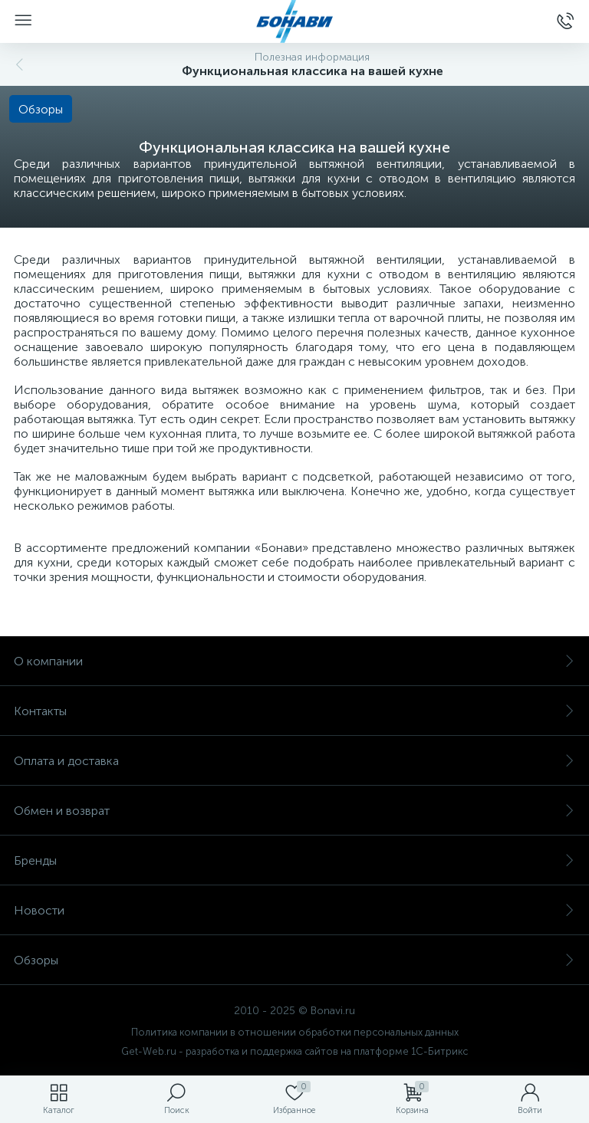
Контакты (294, 711)
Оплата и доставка (294, 761)
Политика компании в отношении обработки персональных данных (295, 1032)
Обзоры (294, 960)
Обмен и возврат (294, 810)
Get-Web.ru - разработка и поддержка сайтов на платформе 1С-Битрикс (294, 1051)
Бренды (294, 860)
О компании (294, 661)
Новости (294, 910)
